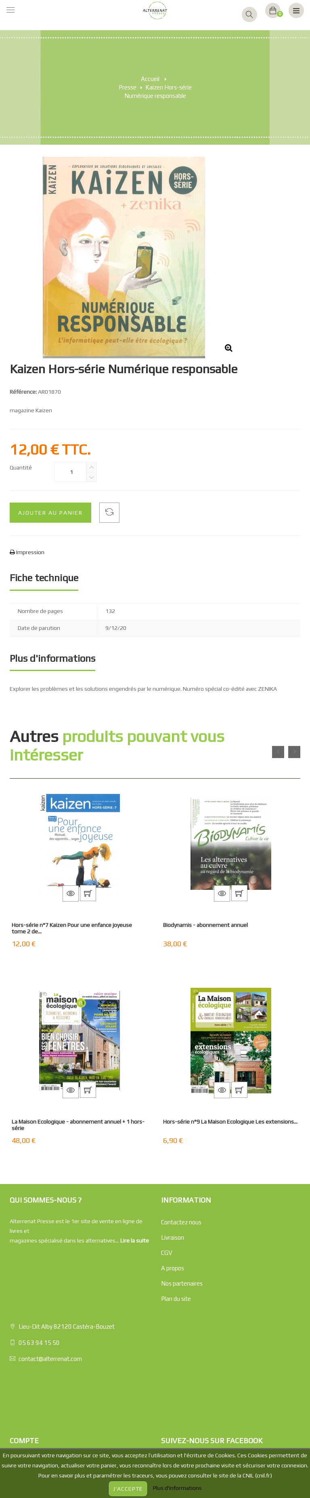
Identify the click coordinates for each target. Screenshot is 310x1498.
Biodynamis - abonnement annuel (205, 925)
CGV (166, 1252)
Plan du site (176, 1298)
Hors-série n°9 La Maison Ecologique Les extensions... (230, 1121)
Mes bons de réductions (40, 1435)
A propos (172, 1268)
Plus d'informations (177, 1488)
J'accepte (128, 1489)
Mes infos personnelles (39, 1419)
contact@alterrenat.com (50, 1289)
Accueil (150, 78)
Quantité (21, 467)
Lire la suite (134, 1240)
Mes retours (25, 1373)
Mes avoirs (24, 1389)
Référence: (23, 392)
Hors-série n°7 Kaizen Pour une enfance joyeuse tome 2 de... (72, 928)
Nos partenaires (182, 1283)
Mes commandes (32, 1358)
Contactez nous (181, 1222)
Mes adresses (28, 1404)
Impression (29, 552)
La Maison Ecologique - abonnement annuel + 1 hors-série (78, 1124)
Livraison (172, 1237)
